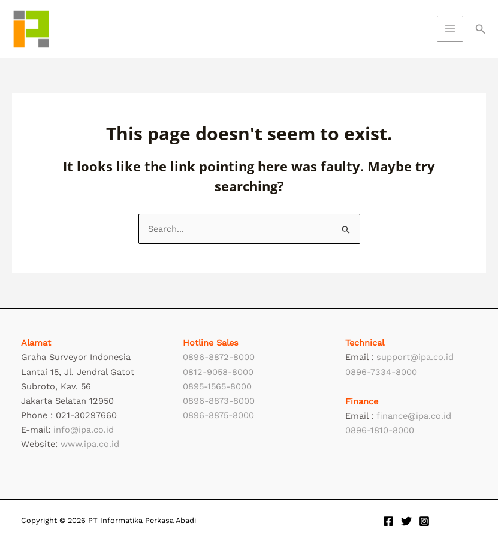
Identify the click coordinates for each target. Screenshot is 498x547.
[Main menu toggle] (450, 29)
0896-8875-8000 (218, 415)
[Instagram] (424, 521)
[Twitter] (406, 521)
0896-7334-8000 (381, 372)
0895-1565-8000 (217, 386)
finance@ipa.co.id (413, 415)
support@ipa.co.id (415, 357)
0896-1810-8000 (379, 430)
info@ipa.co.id (83, 429)
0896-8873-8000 (219, 400)
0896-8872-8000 (219, 357)
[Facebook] (388, 521)
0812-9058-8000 (218, 372)
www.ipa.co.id (90, 444)
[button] (480, 29)
